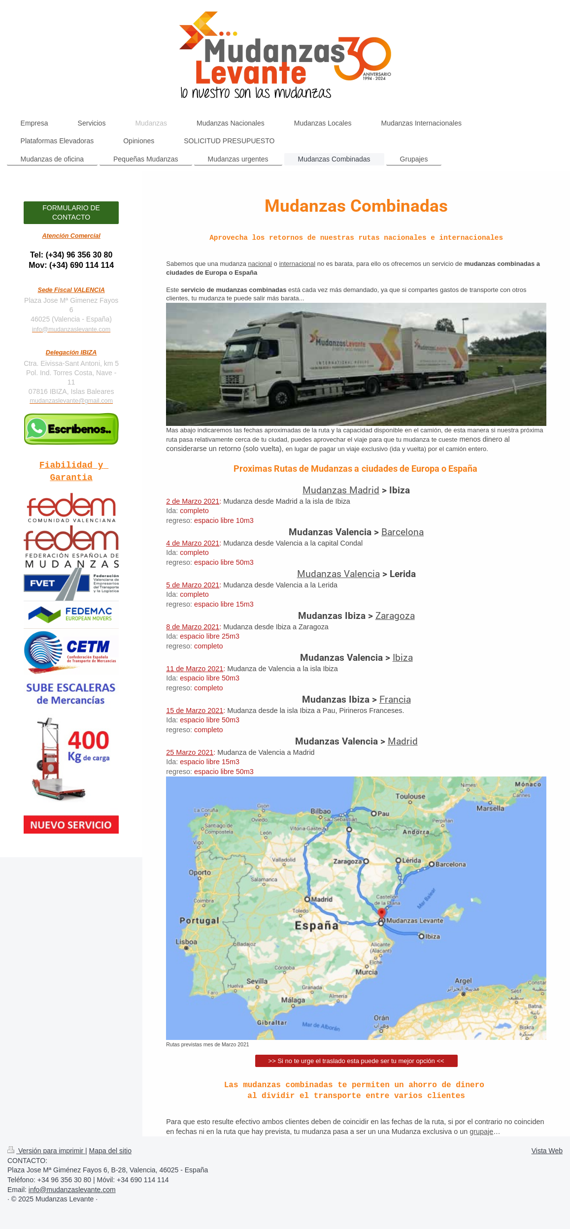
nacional (259, 263)
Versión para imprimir (46, 1151)
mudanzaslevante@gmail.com (71, 400)
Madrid (403, 741)
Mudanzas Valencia (338, 573)
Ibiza (403, 657)
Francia (395, 699)
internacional (297, 263)
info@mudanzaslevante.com (71, 329)
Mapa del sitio (110, 1151)
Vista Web (547, 1151)
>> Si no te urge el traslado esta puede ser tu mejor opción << (356, 1061)
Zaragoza (395, 615)
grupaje (481, 1131)
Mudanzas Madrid (340, 490)
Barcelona (402, 531)
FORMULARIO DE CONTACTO (71, 212)
